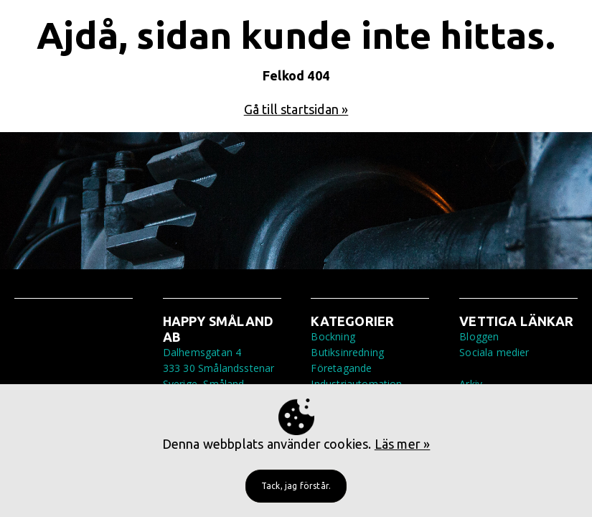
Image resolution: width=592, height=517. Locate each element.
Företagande (341, 368)
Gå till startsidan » (296, 109)
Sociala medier (494, 352)
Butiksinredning (347, 352)
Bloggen (479, 336)
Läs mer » (403, 444)
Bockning (332, 336)
